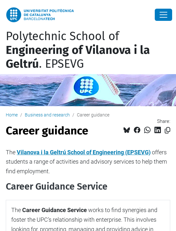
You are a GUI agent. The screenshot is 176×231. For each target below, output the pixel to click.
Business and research (47, 114)
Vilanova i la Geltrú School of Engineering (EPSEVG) (84, 152)
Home (12, 114)
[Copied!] (167, 130)
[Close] (163, 15)
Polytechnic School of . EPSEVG (78, 50)
